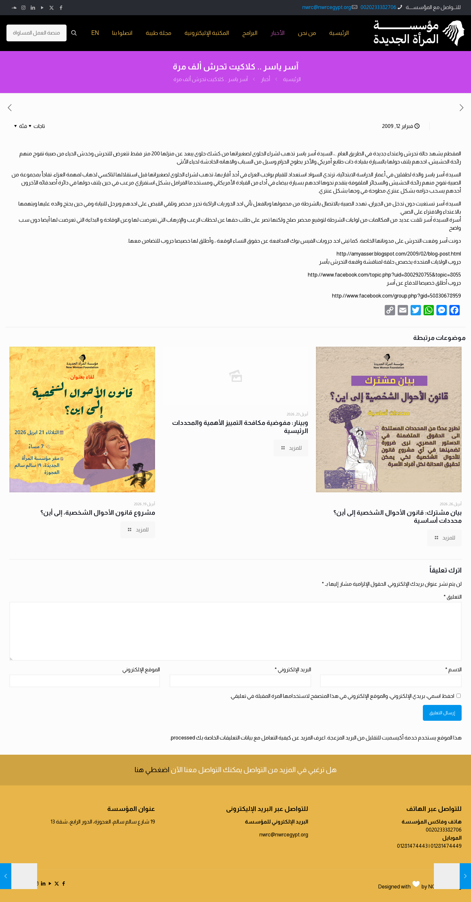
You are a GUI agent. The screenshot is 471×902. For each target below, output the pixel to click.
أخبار (265, 79)
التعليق (453, 597)
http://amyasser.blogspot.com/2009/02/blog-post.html (399, 254)
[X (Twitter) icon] (51, 7)
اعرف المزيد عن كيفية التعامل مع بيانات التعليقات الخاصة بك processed (248, 738)
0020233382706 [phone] (378, 7)
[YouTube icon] (42, 7)
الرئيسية (292, 79)
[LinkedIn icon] (32, 7)
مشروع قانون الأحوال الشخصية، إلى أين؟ (97, 512)
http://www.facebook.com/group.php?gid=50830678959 (396, 296)
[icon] (14, 7)
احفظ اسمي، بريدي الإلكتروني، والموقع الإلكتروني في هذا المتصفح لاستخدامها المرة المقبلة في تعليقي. (342, 696)
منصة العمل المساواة (36, 33)
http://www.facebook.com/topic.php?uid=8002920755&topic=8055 (384, 275)
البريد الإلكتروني (293, 669)
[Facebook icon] (60, 7)
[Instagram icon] (23, 7)
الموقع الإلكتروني (141, 669)
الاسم (453, 669)
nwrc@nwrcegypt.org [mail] (326, 7)
